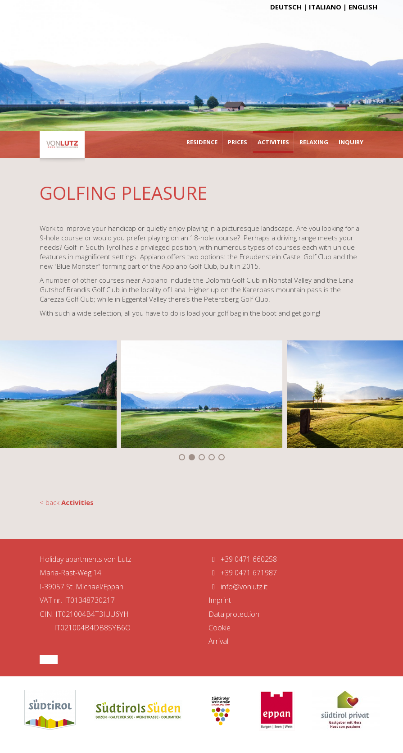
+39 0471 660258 (242, 559)
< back (67, 502)
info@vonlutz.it (237, 587)
